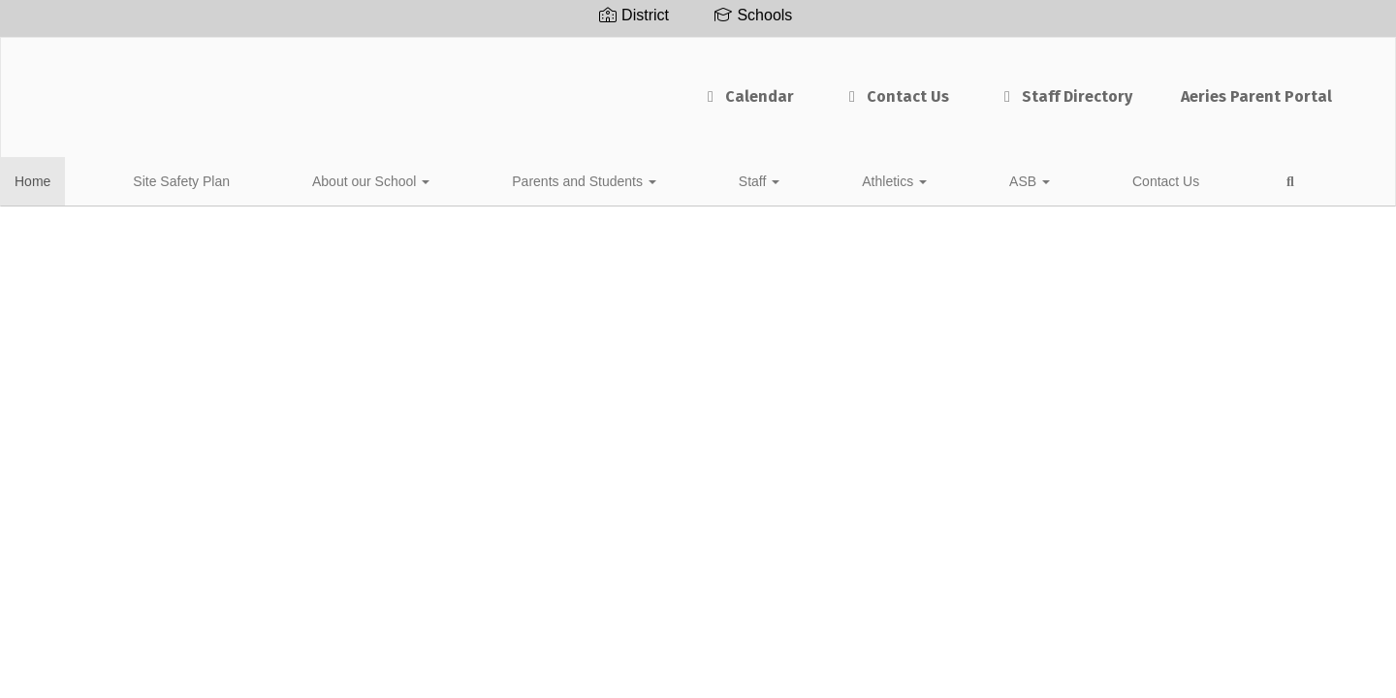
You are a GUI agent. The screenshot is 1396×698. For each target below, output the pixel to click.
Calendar (565, 87)
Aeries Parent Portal (1074, 87)
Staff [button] (575, 178)
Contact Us (713, 87)
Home (62, 178)
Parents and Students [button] (454, 178)
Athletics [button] (657, 178)
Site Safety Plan (158, 178)
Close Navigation (983, 186)
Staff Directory (882, 87)
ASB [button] (739, 178)
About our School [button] (294, 178)
